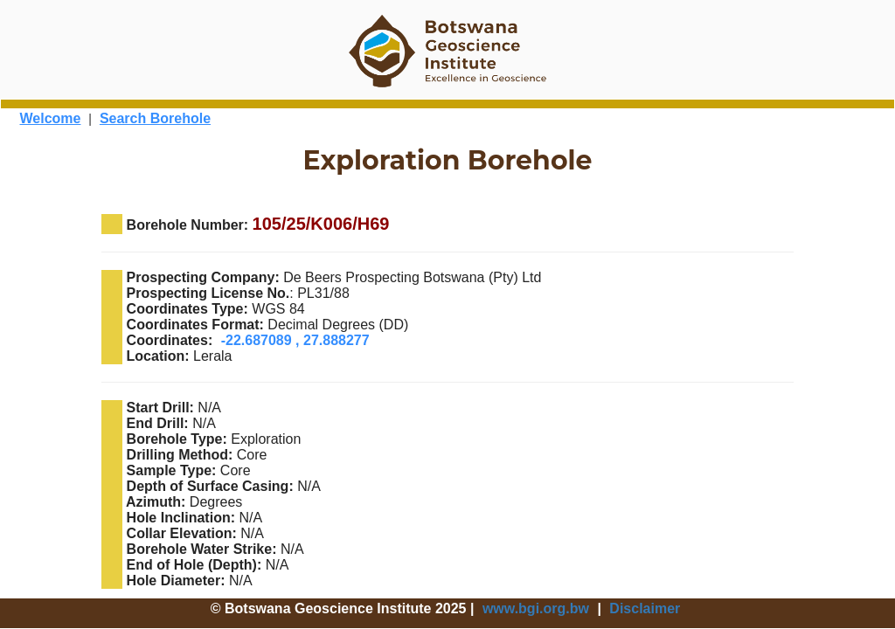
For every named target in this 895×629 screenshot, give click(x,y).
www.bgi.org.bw (535, 608)
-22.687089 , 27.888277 (295, 340)
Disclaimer (644, 608)
